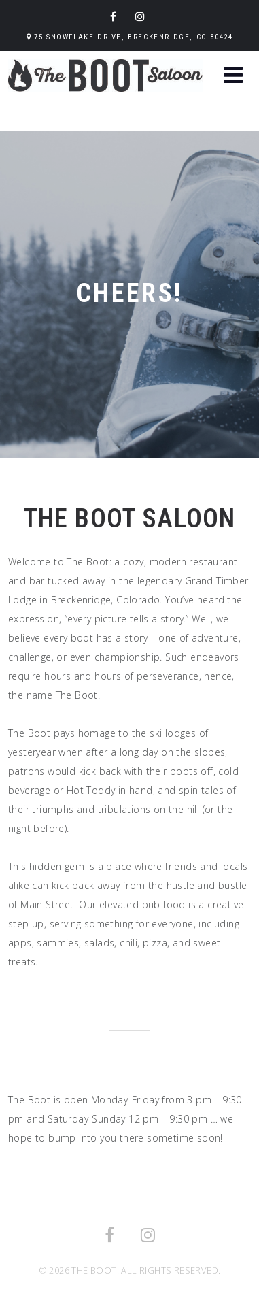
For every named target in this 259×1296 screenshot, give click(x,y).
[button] (233, 76)
